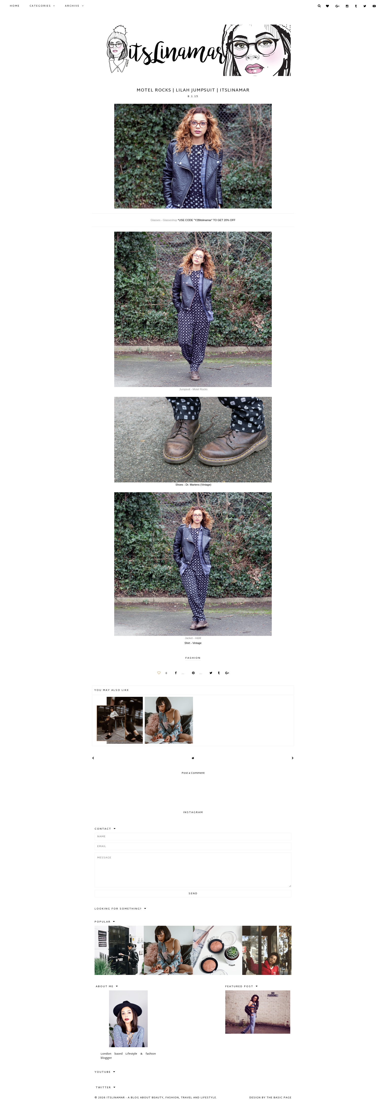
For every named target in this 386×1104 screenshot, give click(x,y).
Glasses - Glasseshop (164, 220)
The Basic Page (279, 1097)
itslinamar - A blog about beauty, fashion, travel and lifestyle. (162, 1097)
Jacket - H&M (193, 638)
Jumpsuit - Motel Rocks (192, 389)
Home (15, 6)
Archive (72, 6)
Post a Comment (193, 773)
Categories (40, 6)
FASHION (193, 658)
